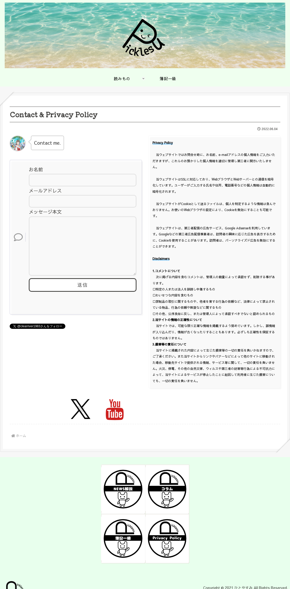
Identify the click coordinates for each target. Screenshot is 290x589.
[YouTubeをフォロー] (114, 409)
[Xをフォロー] (80, 409)
